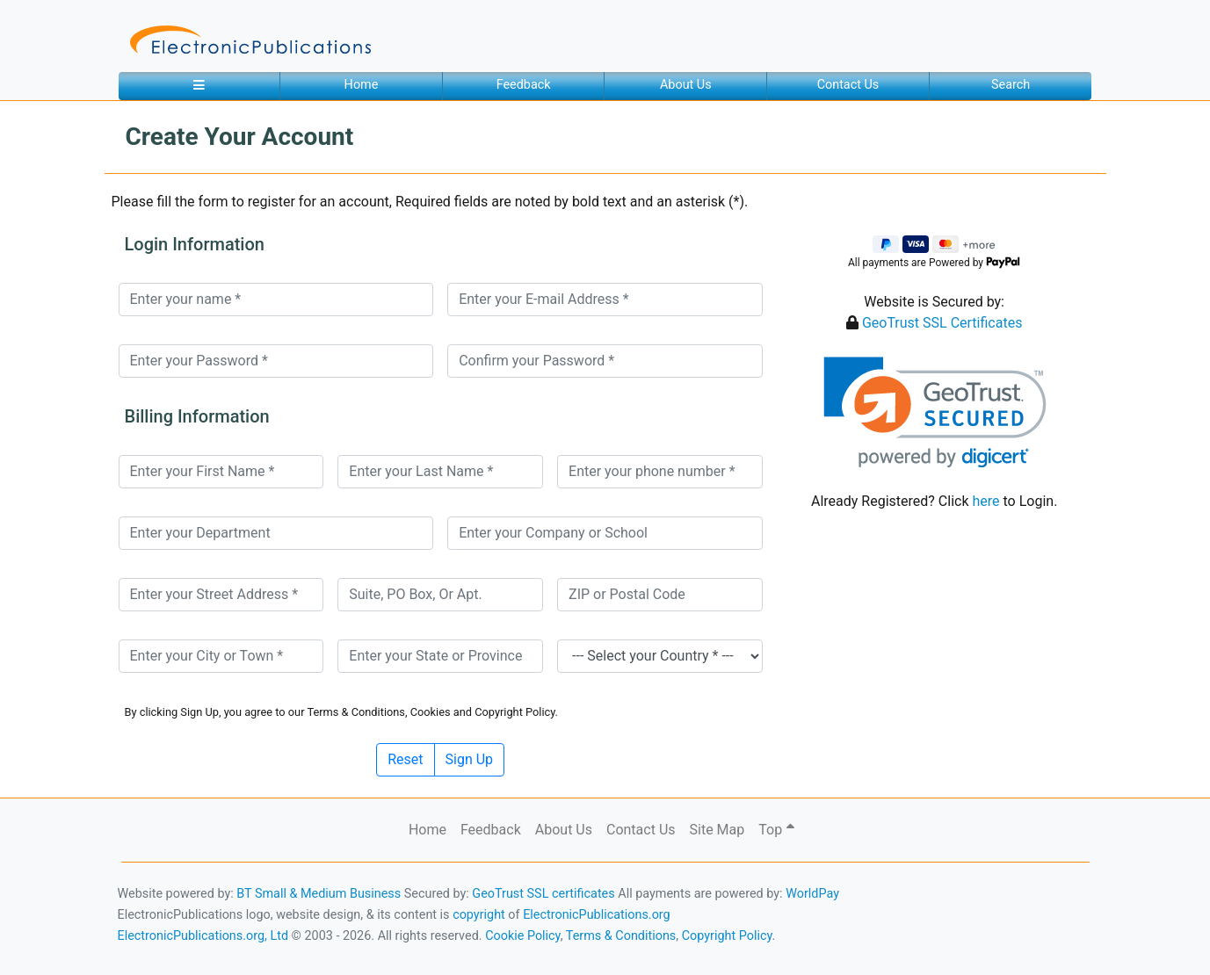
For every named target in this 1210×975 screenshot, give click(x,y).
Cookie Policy (523, 935)
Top (776, 829)
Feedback (523, 84)
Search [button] (1010, 84)
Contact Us (848, 84)
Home (361, 84)
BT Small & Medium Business (318, 893)
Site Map (717, 829)
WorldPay (812, 893)
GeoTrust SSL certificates (543, 893)
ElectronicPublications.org (596, 914)
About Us (686, 84)
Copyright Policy (727, 935)
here (985, 501)
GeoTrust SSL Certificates (942, 322)
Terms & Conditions (621, 935)
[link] (934, 412)
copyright (479, 914)
